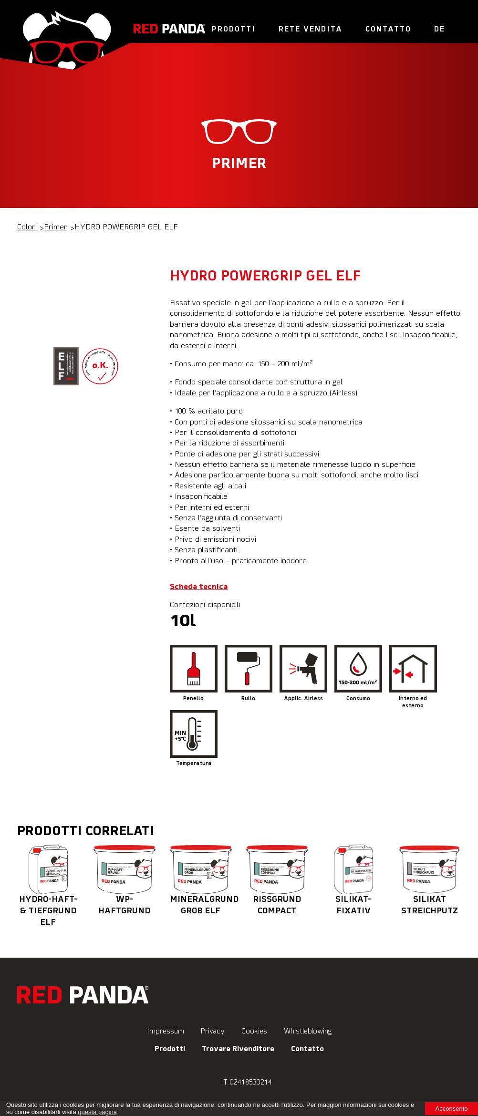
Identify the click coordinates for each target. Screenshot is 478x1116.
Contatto (388, 29)
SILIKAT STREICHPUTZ (430, 880)
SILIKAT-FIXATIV (353, 880)
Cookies (254, 1031)
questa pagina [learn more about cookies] (97, 1112)
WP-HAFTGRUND (125, 880)
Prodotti (234, 29)
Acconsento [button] (452, 1108)
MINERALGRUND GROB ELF (204, 880)
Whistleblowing (308, 1031)
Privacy (213, 1031)
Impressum (165, 1031)
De (439, 29)
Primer (55, 227)
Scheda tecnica (199, 587)
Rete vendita (311, 29)
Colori (27, 227)
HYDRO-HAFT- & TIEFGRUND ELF (48, 886)
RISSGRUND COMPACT (277, 880)
